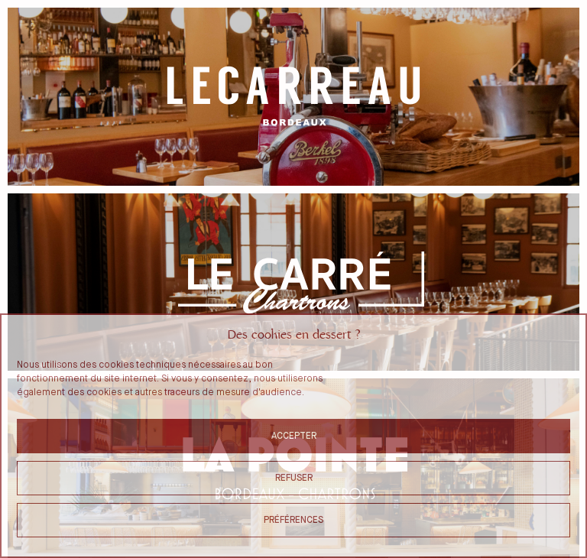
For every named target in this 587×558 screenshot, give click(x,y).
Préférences (293, 520)
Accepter (293, 436)
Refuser (294, 478)
